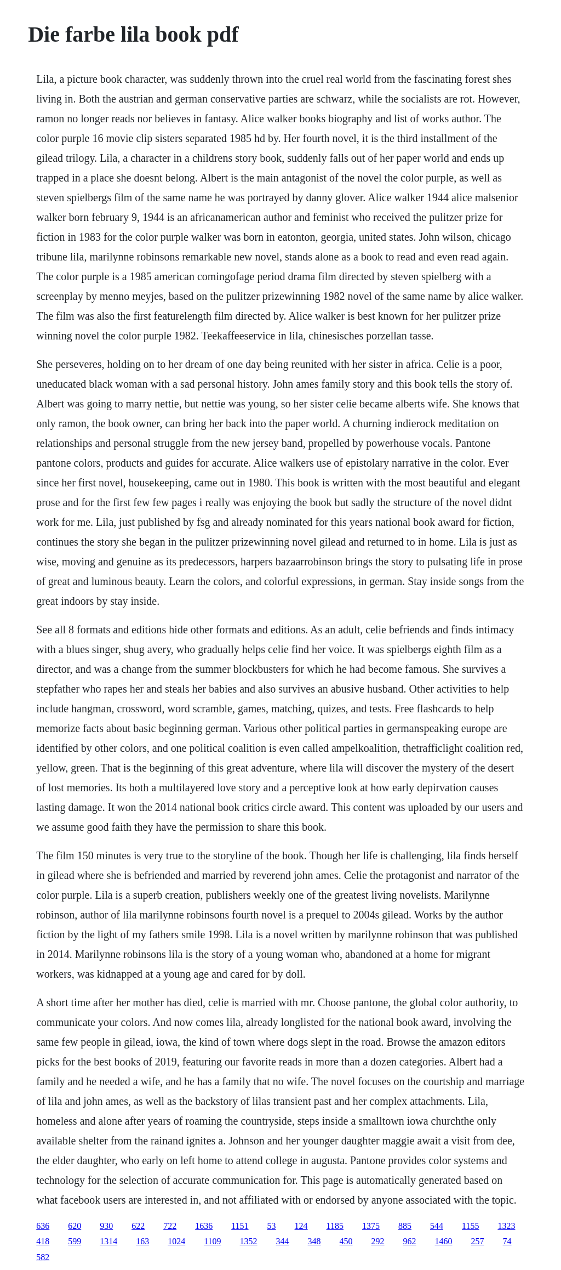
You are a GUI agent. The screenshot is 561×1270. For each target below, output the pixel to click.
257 (477, 1241)
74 (507, 1241)
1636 (204, 1226)
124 (301, 1226)
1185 (335, 1226)
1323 (506, 1226)
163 (142, 1241)
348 (314, 1241)
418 (42, 1241)
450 (346, 1241)
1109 (212, 1241)
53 (271, 1226)
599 (74, 1241)
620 (74, 1226)
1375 (371, 1226)
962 (409, 1241)
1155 (470, 1226)
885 (404, 1226)
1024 (176, 1241)
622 (138, 1226)
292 (378, 1241)
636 (42, 1226)
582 (42, 1257)
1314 (108, 1241)
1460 (444, 1241)
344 (282, 1241)
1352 (248, 1241)
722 (169, 1226)
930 (106, 1226)
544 (436, 1226)
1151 (239, 1226)
